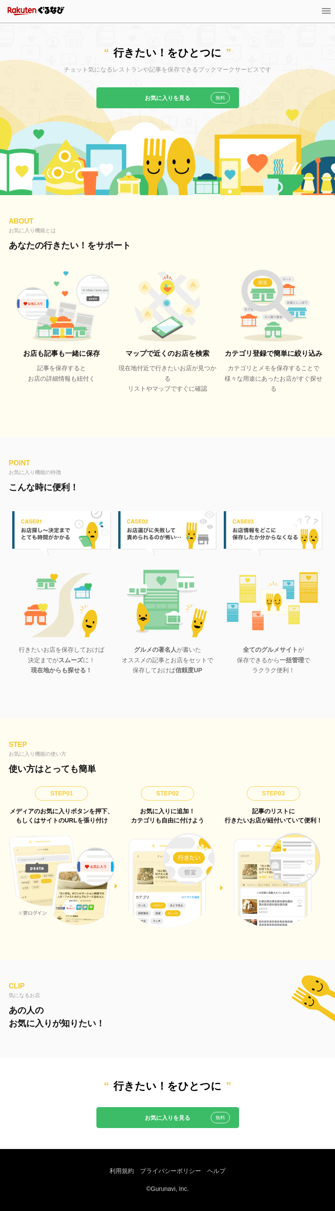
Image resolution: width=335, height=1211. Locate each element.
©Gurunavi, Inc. (167, 1188)
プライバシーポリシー (170, 1170)
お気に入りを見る (167, 98)
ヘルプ (216, 1170)
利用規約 (121, 1170)
